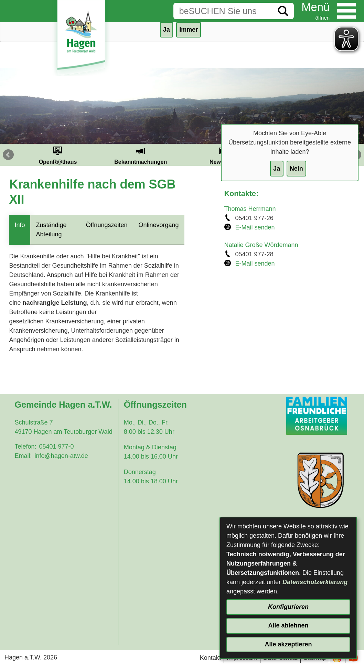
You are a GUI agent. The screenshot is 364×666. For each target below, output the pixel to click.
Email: (23, 455)
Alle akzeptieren (288, 644)
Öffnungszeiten (107, 225)
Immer (188, 29)
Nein (296, 168)
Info (19, 225)
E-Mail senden (255, 227)
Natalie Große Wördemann (261, 244)
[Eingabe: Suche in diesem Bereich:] (222, 11)
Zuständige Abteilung (51, 230)
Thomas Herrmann (250, 208)
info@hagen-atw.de (61, 455)
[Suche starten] (283, 11)
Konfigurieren (288, 606)
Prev (8, 154)
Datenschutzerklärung (314, 582)
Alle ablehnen (288, 625)
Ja (276, 168)
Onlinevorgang (158, 225)
